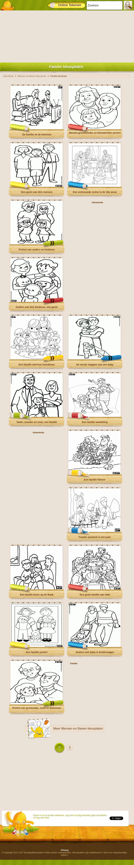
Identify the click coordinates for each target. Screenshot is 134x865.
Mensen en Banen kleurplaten (82, 728)
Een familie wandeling (94, 422)
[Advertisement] (66, 35)
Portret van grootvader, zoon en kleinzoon (36, 708)
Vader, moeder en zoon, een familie (36, 422)
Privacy (65, 850)
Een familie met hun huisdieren (37, 364)
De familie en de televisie (36, 134)
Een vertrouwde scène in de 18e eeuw (95, 192)
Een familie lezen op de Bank (36, 594)
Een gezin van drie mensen (37, 192)
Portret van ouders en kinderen (37, 249)
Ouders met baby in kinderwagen (95, 652)
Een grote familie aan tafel (95, 594)
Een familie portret (36, 652)
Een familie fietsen (94, 479)
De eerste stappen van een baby (94, 364)
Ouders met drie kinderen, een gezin (37, 307)
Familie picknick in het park (95, 537)
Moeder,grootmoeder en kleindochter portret (95, 132)
